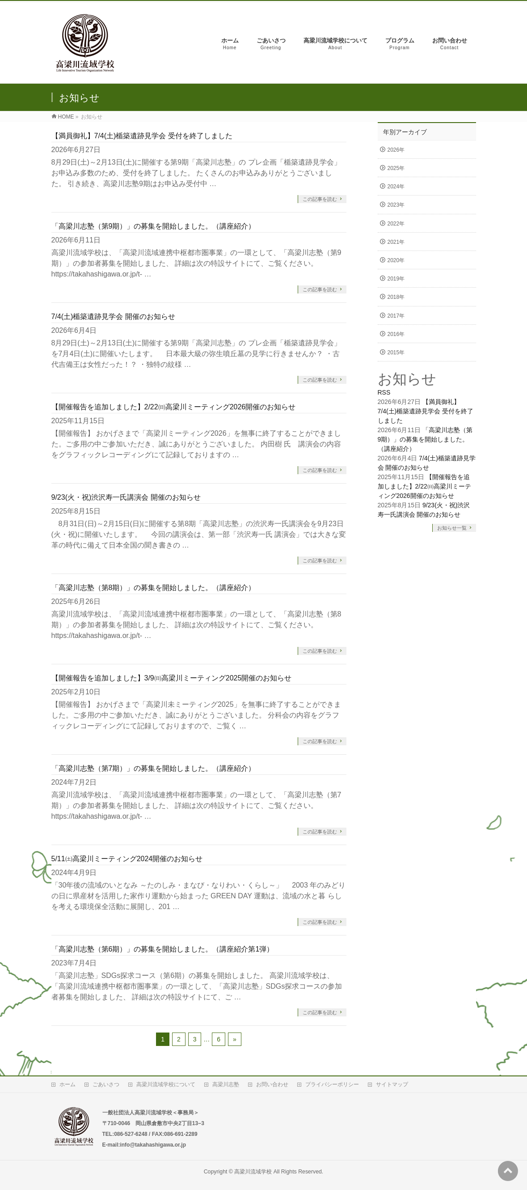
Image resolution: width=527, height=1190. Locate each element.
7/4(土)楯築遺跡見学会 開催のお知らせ (113, 316)
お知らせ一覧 (452, 528)
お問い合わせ (272, 1084)
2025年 (396, 168)
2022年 (396, 224)
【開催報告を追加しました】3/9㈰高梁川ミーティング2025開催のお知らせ (171, 678)
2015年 (396, 352)
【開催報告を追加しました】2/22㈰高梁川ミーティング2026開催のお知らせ (173, 407)
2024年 (396, 186)
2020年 (396, 260)
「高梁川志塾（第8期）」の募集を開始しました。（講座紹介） (153, 587)
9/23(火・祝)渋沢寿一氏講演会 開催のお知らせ (126, 497)
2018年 (396, 297)
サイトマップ (392, 1084)
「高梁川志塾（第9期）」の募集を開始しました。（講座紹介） (153, 226)
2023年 (396, 205)
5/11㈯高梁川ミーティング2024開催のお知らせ (127, 859)
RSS (384, 392)
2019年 (396, 279)
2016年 (396, 334)
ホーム (67, 1084)
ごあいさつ (106, 1084)
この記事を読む (320, 199)
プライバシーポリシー (332, 1084)
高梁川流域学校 (253, 1172)
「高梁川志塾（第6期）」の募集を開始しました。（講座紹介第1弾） (162, 949)
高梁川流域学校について (165, 1084)
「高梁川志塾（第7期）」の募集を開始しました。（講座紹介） (153, 768)
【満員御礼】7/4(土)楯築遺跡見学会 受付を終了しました (141, 136)
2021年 (396, 242)
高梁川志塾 (225, 1084)
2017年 (396, 316)
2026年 (396, 150)
